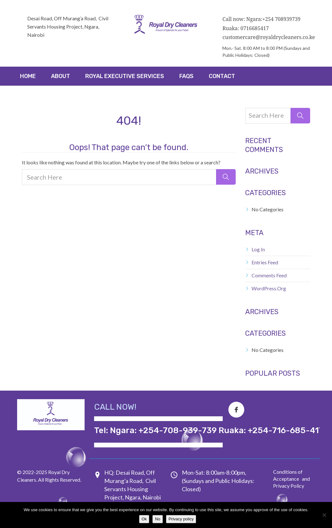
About (60, 76)
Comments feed (269, 275)
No (157, 519)
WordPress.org (269, 288)
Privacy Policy (288, 486)
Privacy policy (181, 519)
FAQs (186, 76)
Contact (222, 76)
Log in (258, 249)
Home (28, 76)
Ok (144, 519)
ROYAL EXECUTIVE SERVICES (124, 76)
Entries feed (265, 262)
